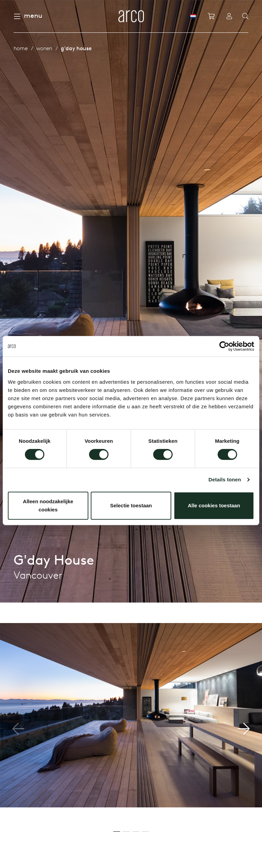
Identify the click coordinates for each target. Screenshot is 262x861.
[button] (243, 728)
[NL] (193, 16)
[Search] (245, 16)
